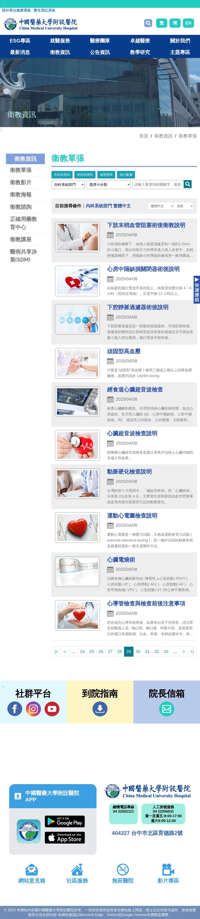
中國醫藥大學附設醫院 (147, 791)
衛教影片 (21, 182)
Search (188, 184)
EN (188, 23)
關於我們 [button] (180, 40)
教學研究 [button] (140, 52)
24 (82, 651)
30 (138, 651)
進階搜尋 (106, 174)
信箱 (166, 708)
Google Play (65, 821)
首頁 (143, 135)
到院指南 (100, 708)
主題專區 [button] (180, 52)
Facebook (14, 708)
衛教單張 (188, 135)
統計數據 (126, 174)
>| (192, 651)
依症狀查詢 (62, 174)
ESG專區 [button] (20, 40)
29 (128, 651)
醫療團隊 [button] (100, 40)
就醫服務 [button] (60, 40)
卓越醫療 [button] (140, 40)
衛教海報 (21, 194)
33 (166, 651)
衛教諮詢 (21, 207)
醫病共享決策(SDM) (23, 256)
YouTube (51, 708)
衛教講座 (21, 239)
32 (156, 651)
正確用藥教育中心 (23, 223)
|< (56, 651)
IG (33, 708)
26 (101, 651)
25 (91, 651)
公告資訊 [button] (100, 52)
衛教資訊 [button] (60, 52)
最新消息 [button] (20, 52)
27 (110, 651)
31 (147, 651)
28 (119, 651)
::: (5, 4)
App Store (65, 838)
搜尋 (148, 23)
